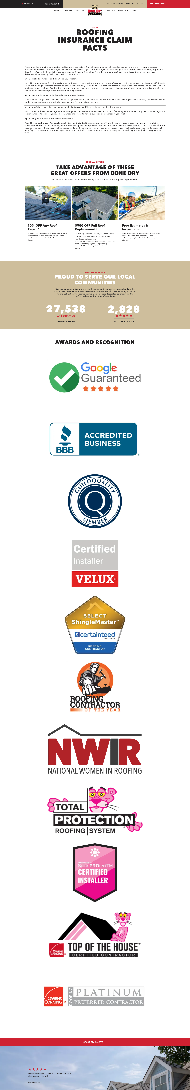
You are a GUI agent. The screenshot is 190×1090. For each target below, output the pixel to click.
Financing (123, 10)
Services (57, 10)
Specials (111, 10)
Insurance (130, 4)
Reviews (68, 10)
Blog (133, 10)
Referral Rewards (115, 4)
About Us (79, 10)
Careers (140, 4)
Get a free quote (157, 4)
